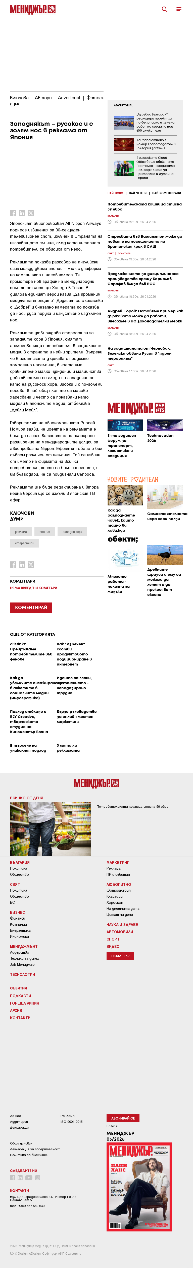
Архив (16, 1010)
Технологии (22, 974)
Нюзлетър (120, 956)
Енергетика (20, 930)
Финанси (17, 918)
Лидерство (19, 952)
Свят (15, 884)
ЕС (12, 902)
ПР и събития (118, 874)
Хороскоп (115, 902)
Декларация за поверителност (35, 1149)
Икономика (19, 936)
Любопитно (119, 884)
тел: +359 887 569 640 (27, 1205)
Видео (113, 946)
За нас (15, 1116)
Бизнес (17, 912)
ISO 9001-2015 (71, 1121)
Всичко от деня (26, 798)
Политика (18, 868)
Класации (115, 896)
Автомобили (120, 931)
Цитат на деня (120, 914)
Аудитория (19, 1121)
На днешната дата (123, 908)
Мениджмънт (24, 946)
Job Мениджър (22, 964)
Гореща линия (24, 1003)
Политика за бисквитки (29, 1155)
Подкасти (20, 996)
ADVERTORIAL (123, 105)
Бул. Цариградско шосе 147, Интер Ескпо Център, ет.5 (43, 1198)
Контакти (20, 1017)
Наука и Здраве (122, 924)
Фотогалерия (119, 890)
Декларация (19, 1127)
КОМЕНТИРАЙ (31, 608)
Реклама (114, 868)
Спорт (113, 939)
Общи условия (21, 1143)
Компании (18, 924)
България (20, 862)
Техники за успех (24, 958)
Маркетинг (118, 862)
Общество (19, 874)
